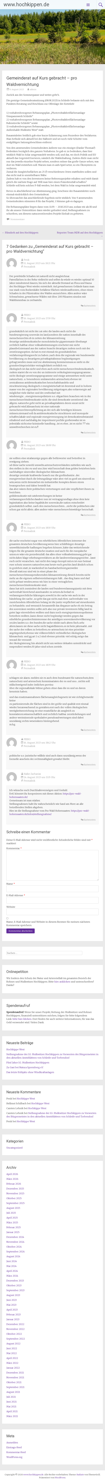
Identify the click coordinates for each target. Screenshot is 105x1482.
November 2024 (15, 1241)
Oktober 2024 (14, 1246)
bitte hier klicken (22, 1019)
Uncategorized (14, 1147)
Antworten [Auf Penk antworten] (90, 305)
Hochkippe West (15, 1049)
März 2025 (12, 1222)
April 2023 (12, 1309)
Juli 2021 (11, 1396)
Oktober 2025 (14, 1198)
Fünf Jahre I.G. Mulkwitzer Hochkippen (27, 1062)
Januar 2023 (12, 1319)
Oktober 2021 (13, 1382)
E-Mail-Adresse (15, 895)
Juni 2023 (11, 1300)
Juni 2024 (11, 1261)
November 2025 (15, 1193)
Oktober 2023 (13, 1285)
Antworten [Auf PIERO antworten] (90, 432)
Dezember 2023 (15, 1280)
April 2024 (12, 1270)
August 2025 (13, 1208)
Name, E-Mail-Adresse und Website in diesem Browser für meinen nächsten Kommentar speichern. (48, 923)
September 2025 (15, 1203)
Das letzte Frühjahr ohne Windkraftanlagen (30, 1072)
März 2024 (12, 1275)
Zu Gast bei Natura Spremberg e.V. (24, 1067)
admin (33, 89)
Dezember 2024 (15, 1237)
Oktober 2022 (14, 1333)
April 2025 (12, 1217)
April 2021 (12, 1411)
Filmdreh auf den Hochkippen (20, 232)
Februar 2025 (13, 1227)
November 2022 (15, 1329)
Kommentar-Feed (16, 1452)
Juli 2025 (11, 1212)
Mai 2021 (11, 1406)
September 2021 (15, 1387)
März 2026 (12, 1178)
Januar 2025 (12, 1232)
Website (10, 906)
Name (10, 883)
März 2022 (12, 1363)
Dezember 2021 (15, 1372)
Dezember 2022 (15, 1324)
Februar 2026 (13, 1183)
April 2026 (12, 1174)
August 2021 (13, 1392)
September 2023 (15, 1290)
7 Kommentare (17, 219)
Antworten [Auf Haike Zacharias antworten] (90, 819)
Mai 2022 (11, 1353)
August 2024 (13, 1256)
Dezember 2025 (15, 1188)
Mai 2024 (11, 1266)
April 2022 (12, 1358)
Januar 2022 (13, 1367)
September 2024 (15, 1251)
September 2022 (15, 1338)
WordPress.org (14, 1457)
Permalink (29, 266)
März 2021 (12, 1416)
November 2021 (15, 1377)
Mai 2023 (11, 1304)
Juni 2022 (11, 1348)
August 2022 (13, 1343)
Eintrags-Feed (14, 1447)
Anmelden (12, 1442)
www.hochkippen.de (26, 5)
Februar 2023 (13, 1314)
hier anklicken (62, 981)
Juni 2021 (11, 1401)
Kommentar (14, 848)
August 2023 (13, 1295)
